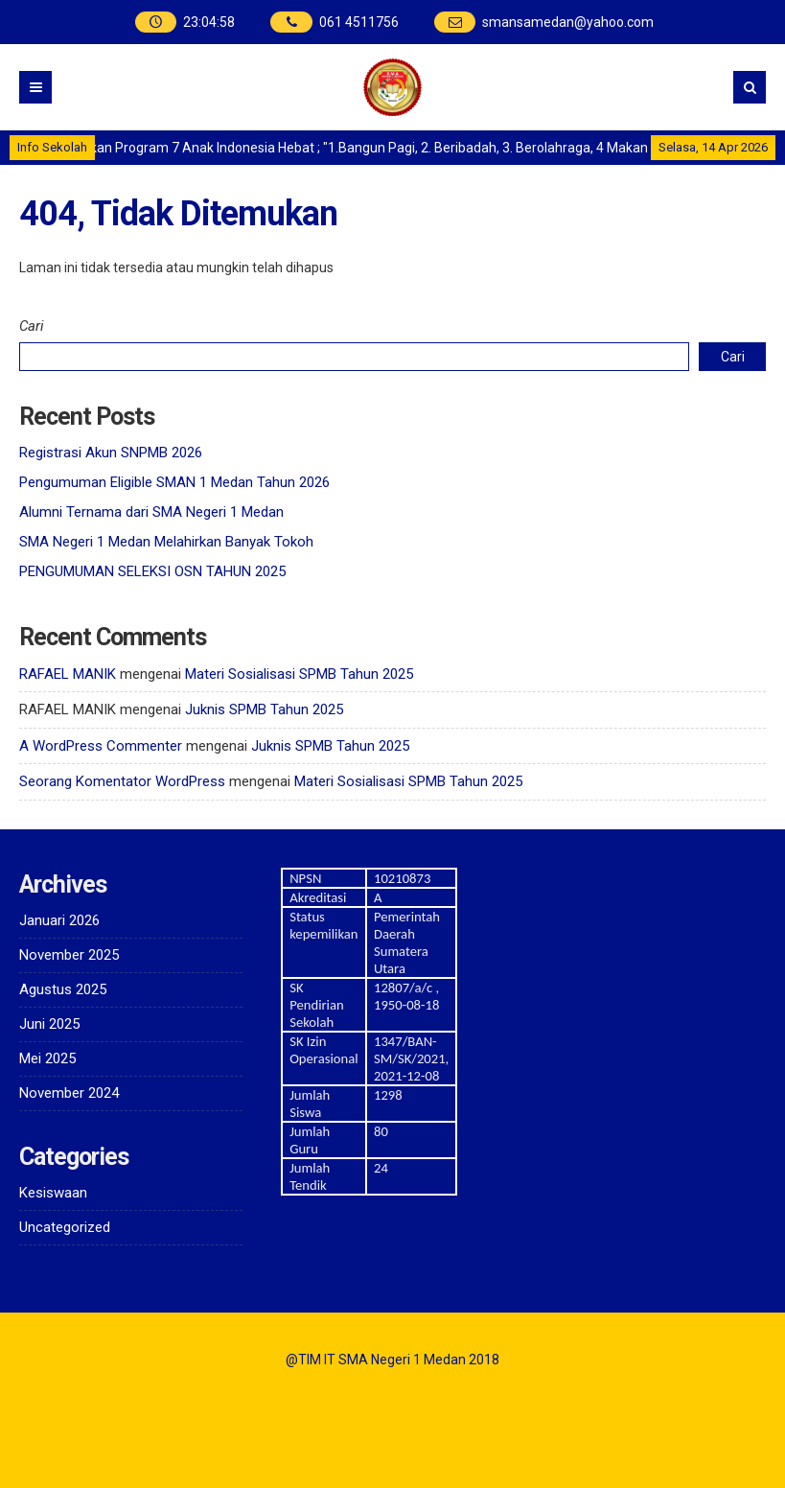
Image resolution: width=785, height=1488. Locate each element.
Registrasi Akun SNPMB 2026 (110, 452)
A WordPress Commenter (100, 746)
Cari (31, 326)
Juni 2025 (49, 1024)
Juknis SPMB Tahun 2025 (264, 709)
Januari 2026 (59, 920)
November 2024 (69, 1093)
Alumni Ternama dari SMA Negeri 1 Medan (151, 512)
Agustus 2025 (62, 989)
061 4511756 (359, 22)
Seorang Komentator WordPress (122, 781)
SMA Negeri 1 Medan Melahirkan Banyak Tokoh (166, 541)
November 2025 (69, 955)
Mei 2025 (47, 1058)
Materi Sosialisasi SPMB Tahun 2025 (299, 674)
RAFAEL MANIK (67, 674)
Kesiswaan (53, 1192)
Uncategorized (64, 1227)
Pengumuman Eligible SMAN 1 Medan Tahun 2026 (174, 482)
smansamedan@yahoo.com (568, 22)
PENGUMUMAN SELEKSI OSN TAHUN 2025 (152, 571)
